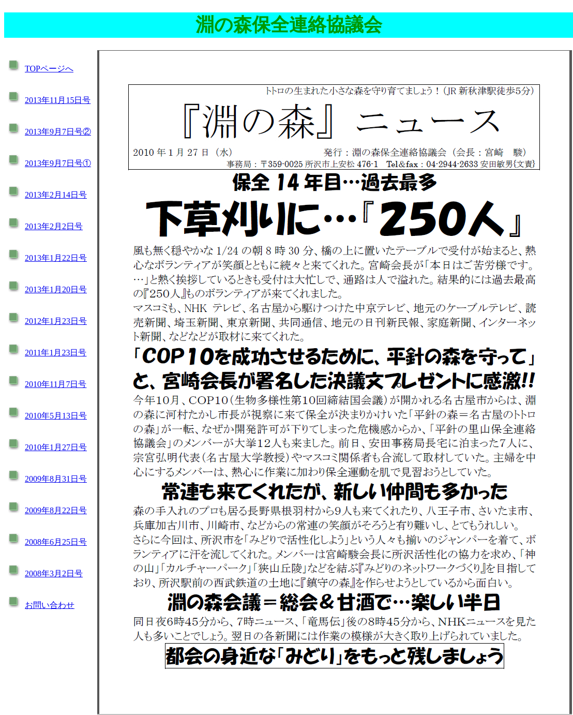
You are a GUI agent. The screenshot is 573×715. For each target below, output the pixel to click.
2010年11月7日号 (55, 384)
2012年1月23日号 (56, 321)
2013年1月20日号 (56, 289)
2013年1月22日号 (56, 258)
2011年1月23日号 (55, 352)
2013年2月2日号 (54, 226)
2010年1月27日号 (56, 447)
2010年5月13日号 (56, 415)
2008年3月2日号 (54, 573)
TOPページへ (49, 68)
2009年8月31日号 (56, 478)
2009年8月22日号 (56, 510)
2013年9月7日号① (58, 163)
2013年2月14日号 (56, 194)
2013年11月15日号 (58, 100)
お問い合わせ (49, 605)
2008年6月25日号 (56, 542)
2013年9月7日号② (58, 131)
